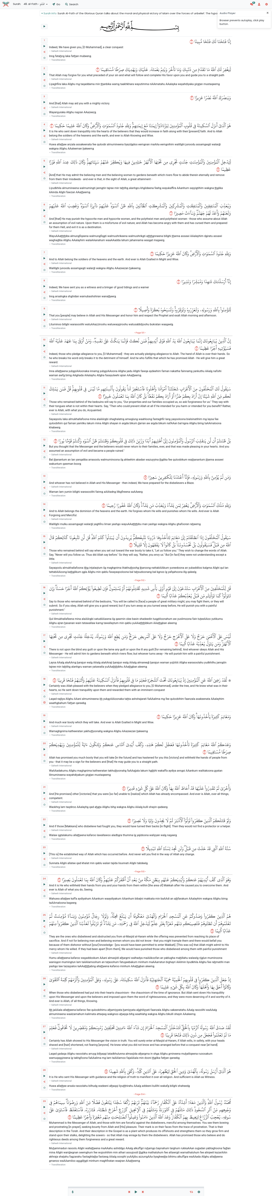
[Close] (267, 13)
